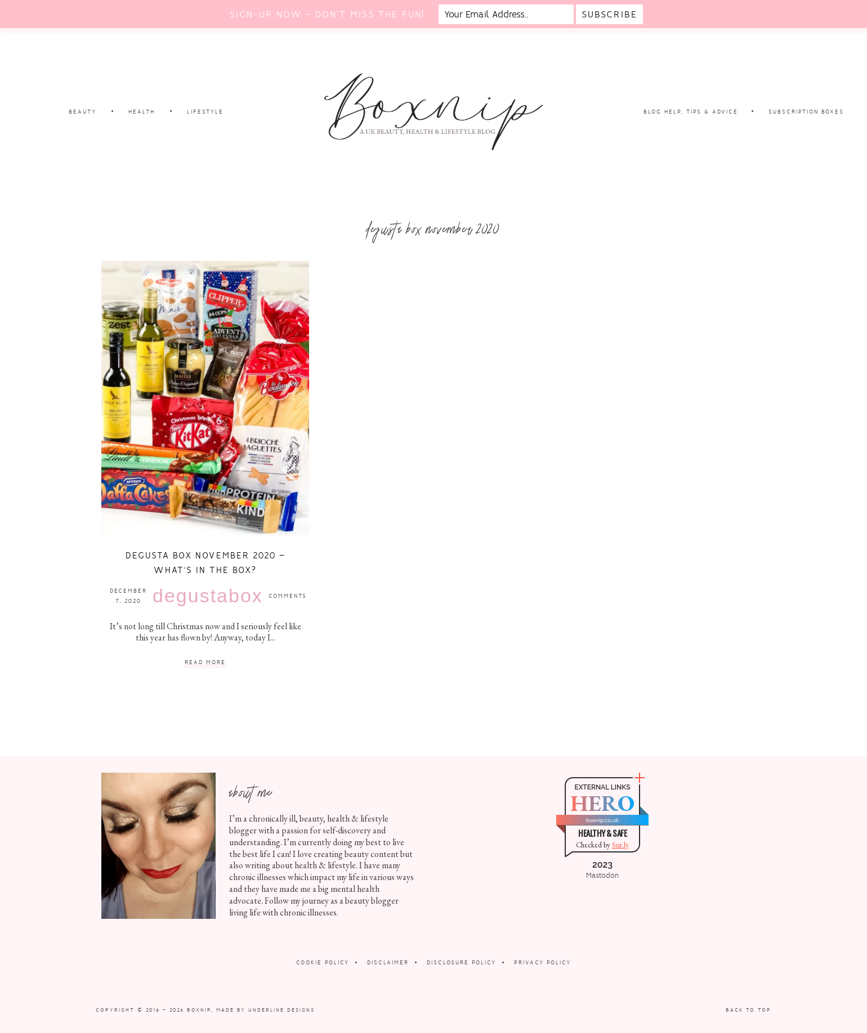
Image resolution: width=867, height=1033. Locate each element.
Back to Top (748, 1010)
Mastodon (602, 875)
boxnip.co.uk (602, 820)
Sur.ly (620, 845)
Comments (288, 595)
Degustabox (208, 595)
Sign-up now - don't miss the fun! (327, 14)
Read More (205, 663)
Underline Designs (281, 1010)
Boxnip (199, 1010)
